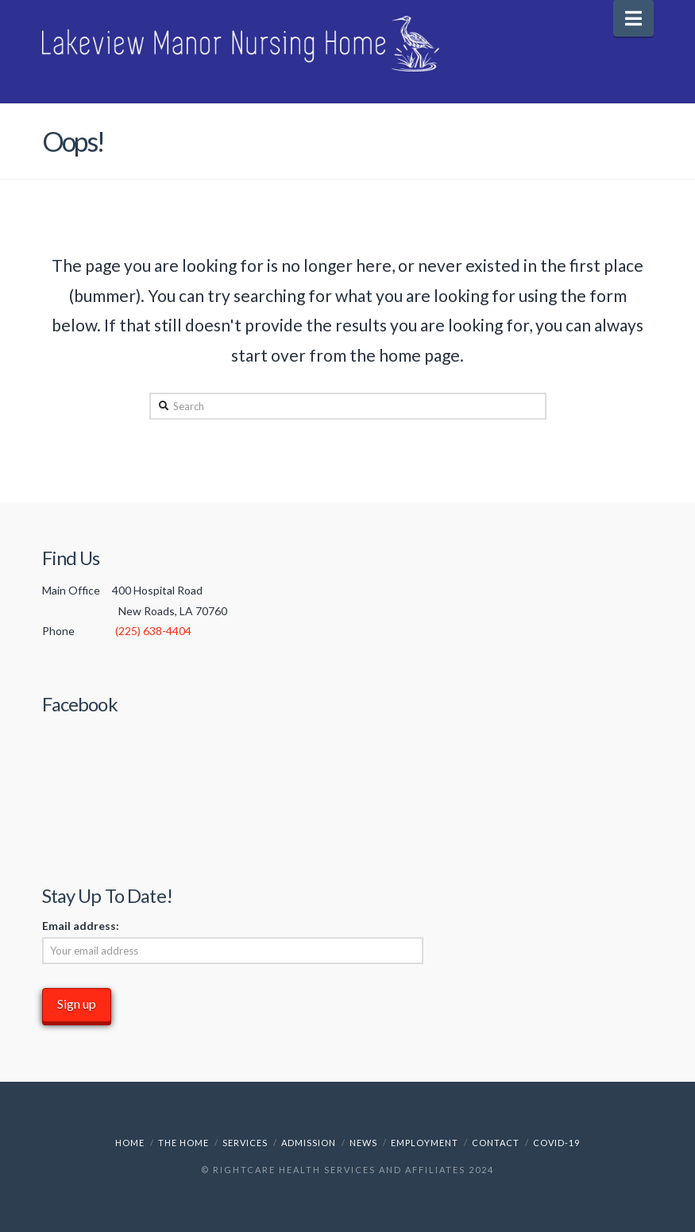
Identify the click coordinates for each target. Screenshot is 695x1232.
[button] (633, 18)
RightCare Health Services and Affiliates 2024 (353, 1169)
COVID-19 (556, 1142)
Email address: (80, 925)
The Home (183, 1142)
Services (245, 1142)
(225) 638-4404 (153, 630)
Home (130, 1142)
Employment (424, 1142)
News (363, 1142)
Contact (495, 1142)
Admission (308, 1142)
